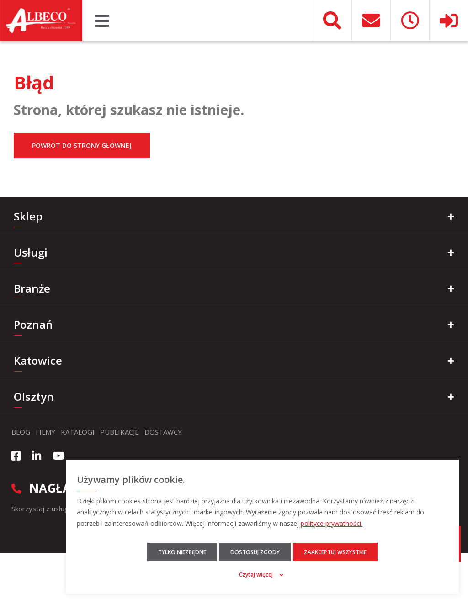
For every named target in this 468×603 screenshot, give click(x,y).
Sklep (28, 216)
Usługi (31, 252)
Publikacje (119, 431)
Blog (20, 431)
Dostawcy (163, 431)
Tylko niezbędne (182, 552)
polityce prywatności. (331, 523)
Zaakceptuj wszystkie (335, 552)
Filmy (45, 431)
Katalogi (78, 431)
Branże (32, 288)
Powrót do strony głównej (82, 145)
